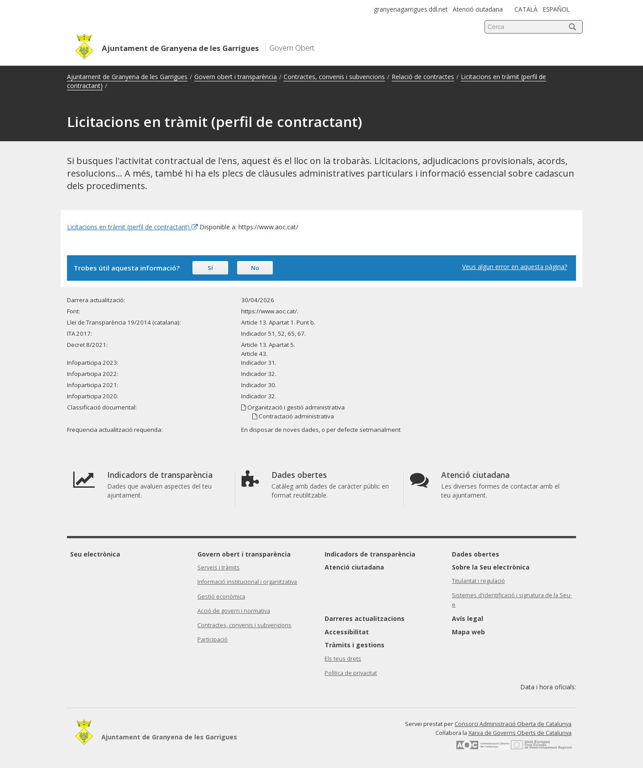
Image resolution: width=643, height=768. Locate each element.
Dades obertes (475, 554)
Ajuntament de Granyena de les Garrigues (127, 76)
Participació (212, 639)
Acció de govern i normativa (233, 611)
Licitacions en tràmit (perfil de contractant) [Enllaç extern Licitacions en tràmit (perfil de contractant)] (132, 227)
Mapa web (468, 632)
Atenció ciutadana (478, 9)
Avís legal (467, 618)
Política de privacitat (351, 673)
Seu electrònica (95, 554)
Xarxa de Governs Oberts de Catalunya (520, 733)
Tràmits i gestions (354, 645)
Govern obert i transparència (235, 76)
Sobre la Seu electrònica (491, 567)
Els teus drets (343, 659)
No (255, 268)
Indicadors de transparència (370, 554)
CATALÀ (526, 9)
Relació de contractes (423, 76)
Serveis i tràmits (218, 567)
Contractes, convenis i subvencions (334, 76)
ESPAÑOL (556, 9)
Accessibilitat (347, 632)
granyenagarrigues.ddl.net (410, 9)
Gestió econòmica (221, 596)
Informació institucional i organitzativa (247, 582)
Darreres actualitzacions (365, 618)
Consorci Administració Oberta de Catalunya (513, 724)
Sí (210, 268)
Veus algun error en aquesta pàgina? (514, 266)
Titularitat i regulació (478, 581)
